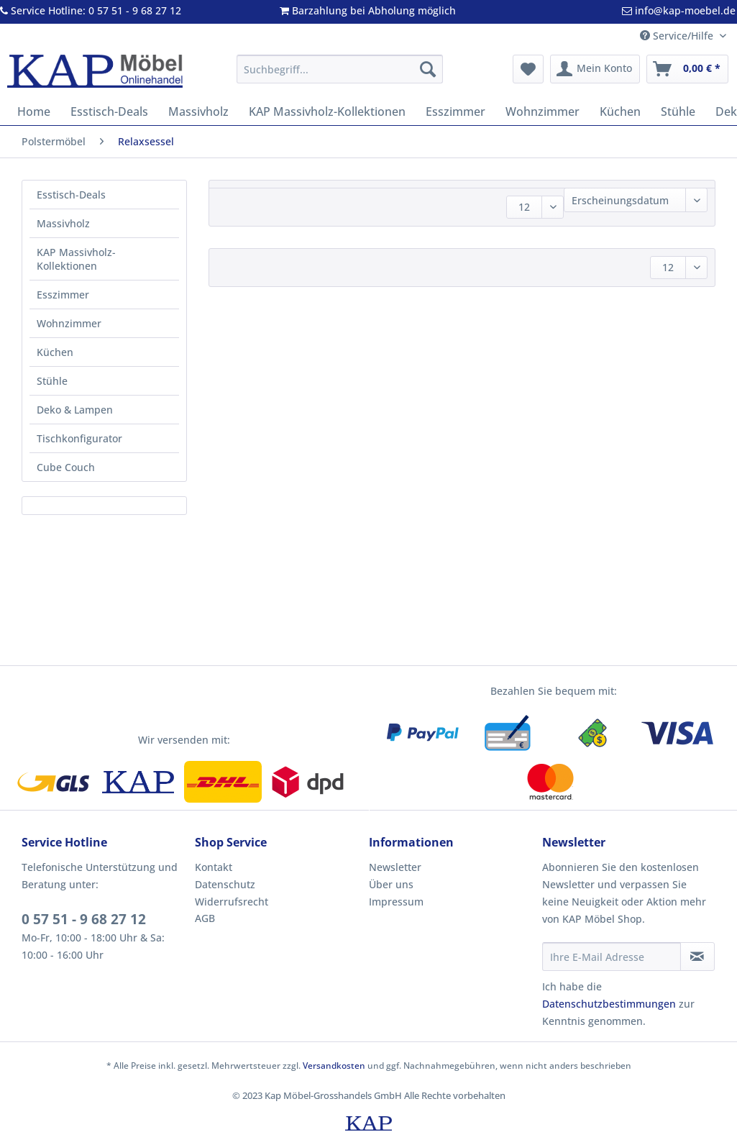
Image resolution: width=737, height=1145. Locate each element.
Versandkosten (334, 1065)
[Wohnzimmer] (542, 111)
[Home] (33, 111)
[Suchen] (428, 69)
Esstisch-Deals (71, 194)
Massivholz (63, 223)
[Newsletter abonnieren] (697, 956)
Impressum (396, 901)
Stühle (52, 381)
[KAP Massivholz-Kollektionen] (327, 111)
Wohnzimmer (69, 323)
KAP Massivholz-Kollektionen (76, 259)
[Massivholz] (198, 111)
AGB (205, 918)
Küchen (55, 352)
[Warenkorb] (687, 69)
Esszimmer (63, 294)
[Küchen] (620, 111)
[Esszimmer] (455, 111)
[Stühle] (678, 111)
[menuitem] (340, 76)
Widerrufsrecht (231, 901)
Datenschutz (225, 884)
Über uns (391, 884)
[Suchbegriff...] (340, 69)
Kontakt (213, 867)
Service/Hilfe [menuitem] (678, 35)
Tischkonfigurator (79, 438)
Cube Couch (66, 467)
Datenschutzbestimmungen (609, 1004)
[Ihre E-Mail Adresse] (611, 956)
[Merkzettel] (528, 69)
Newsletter (395, 867)
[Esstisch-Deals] (109, 111)
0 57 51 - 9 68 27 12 (84, 919)
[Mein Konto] (595, 69)
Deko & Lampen (75, 409)
